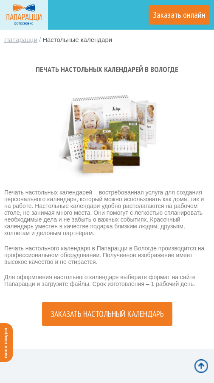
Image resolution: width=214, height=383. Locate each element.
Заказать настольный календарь (107, 313)
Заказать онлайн (179, 14)
